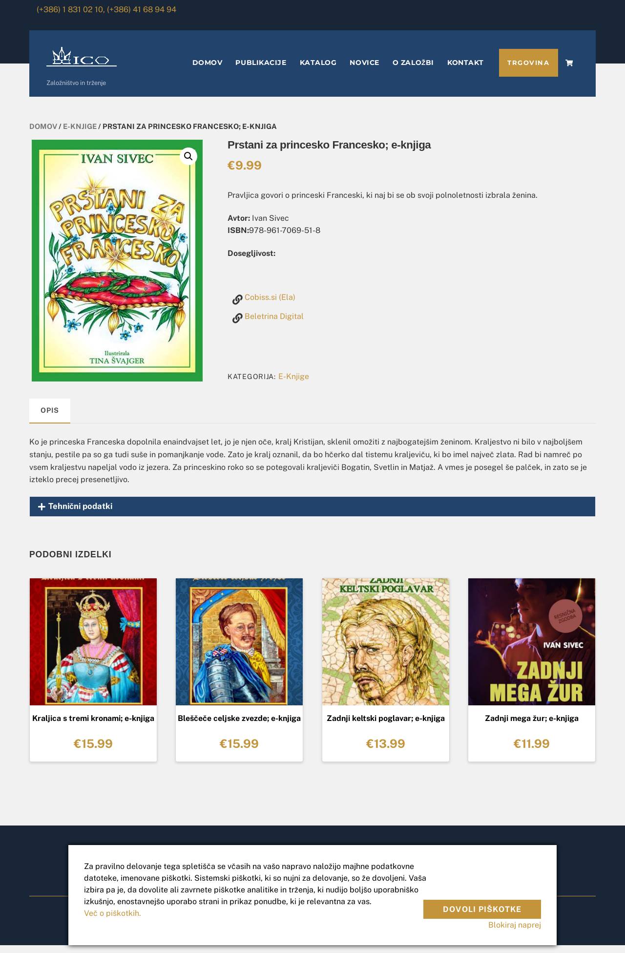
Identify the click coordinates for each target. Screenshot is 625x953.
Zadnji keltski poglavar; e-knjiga (386, 726)
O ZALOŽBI (413, 70)
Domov (43, 134)
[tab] (49, 418)
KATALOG (318, 70)
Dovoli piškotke (482, 903)
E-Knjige (80, 134)
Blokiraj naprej (514, 925)
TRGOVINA (528, 70)
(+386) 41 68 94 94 (141, 9)
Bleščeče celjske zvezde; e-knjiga (239, 726)
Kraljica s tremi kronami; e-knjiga (93, 726)
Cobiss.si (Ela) (270, 305)
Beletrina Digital (274, 324)
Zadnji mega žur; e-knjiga (532, 726)
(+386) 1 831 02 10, (71, 9)
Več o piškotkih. (112, 913)
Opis (50, 418)
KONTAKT (465, 70)
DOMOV (207, 70)
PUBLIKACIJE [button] (260, 70)
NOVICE (364, 70)
